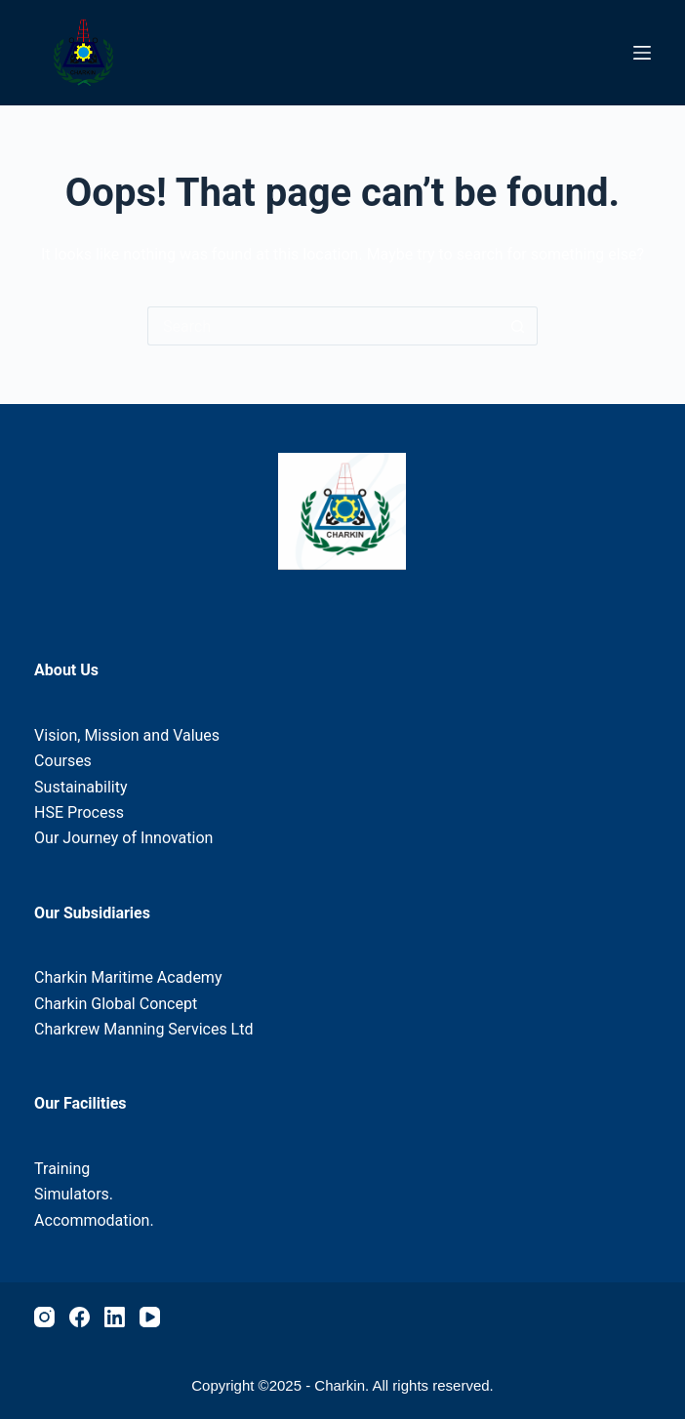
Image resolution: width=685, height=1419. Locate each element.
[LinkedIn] (114, 1317)
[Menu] (642, 52)
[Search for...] (323, 325)
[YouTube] (150, 1317)
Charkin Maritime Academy (128, 977)
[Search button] (518, 325)
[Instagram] (44, 1317)
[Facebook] (79, 1317)
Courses (63, 760)
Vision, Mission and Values (127, 735)
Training (62, 1168)
